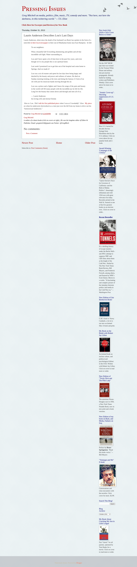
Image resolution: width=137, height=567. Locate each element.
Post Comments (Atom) (39, 148)
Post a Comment (31, 133)
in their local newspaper (39, 43)
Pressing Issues (44, 9)
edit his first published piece (49, 103)
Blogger (79, 563)
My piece (88, 103)
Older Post (90, 142)
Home (59, 142)
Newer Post (27, 142)
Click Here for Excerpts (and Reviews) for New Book (44, 25)
